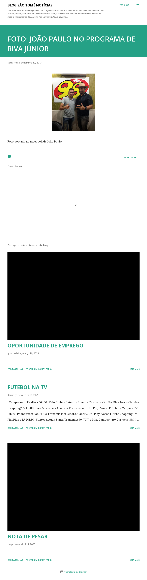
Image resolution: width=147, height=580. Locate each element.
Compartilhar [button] (128, 157)
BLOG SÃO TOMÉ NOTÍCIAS (29, 5)
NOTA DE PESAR (27, 536)
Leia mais (135, 369)
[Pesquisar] (123, 5)
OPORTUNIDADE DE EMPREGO (45, 345)
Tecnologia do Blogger (73, 572)
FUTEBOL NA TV (27, 387)
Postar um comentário (39, 369)
